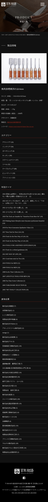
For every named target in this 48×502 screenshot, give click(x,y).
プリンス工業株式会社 (10, 439)
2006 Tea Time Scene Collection (12, 281)
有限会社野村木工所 (9, 434)
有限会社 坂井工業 (9, 390)
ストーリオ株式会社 (9, 399)
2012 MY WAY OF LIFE (10, 254)
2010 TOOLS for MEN (9, 263)
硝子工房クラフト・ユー (11, 381)
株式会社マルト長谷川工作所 (12, 448)
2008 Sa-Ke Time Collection (11, 272)
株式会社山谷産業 (8, 337)
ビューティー (7, 173)
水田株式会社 (7, 310)
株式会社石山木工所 (9, 350)
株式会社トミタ (8, 417)
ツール (4, 164)
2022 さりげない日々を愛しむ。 (13, 207)
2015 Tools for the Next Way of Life (13, 241)
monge (4, 333)
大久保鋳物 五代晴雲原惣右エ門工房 (15, 368)
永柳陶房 (5, 421)
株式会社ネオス (8, 430)
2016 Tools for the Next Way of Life (13, 236)
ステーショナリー (8, 160)
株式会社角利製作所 (14, 122)
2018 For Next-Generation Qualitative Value (16, 227)
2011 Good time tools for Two (11, 259)
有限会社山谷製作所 (9, 452)
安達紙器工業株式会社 (10, 346)
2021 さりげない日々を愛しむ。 (13, 212)
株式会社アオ (7, 341)
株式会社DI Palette (8, 324)
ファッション (7, 177)
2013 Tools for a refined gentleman (13, 250)
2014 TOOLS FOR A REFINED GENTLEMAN (17, 245)
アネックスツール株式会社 (12, 328)
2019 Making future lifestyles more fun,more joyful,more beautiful (23, 221)
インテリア (6, 147)
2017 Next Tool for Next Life (11, 232)
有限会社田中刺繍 (8, 319)
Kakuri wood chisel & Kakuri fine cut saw (21, 126)
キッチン (5, 155)
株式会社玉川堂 (8, 386)
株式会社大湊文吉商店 (10, 372)
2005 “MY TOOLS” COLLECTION (13, 290)
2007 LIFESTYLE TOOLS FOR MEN (14, 276)
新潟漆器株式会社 (8, 426)
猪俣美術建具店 (8, 359)
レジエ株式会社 (8, 315)
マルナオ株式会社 (8, 443)
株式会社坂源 (7, 394)
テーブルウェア (8, 169)
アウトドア (6, 142)
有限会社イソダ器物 (9, 355)
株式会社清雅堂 (8, 306)
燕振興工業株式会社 (9, 412)
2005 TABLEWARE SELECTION (13, 285)
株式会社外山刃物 (8, 408)
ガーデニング (7, 151)
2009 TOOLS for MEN (9, 267)
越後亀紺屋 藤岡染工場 (11, 364)
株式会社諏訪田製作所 (10, 403)
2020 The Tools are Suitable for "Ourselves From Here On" (21, 216)
